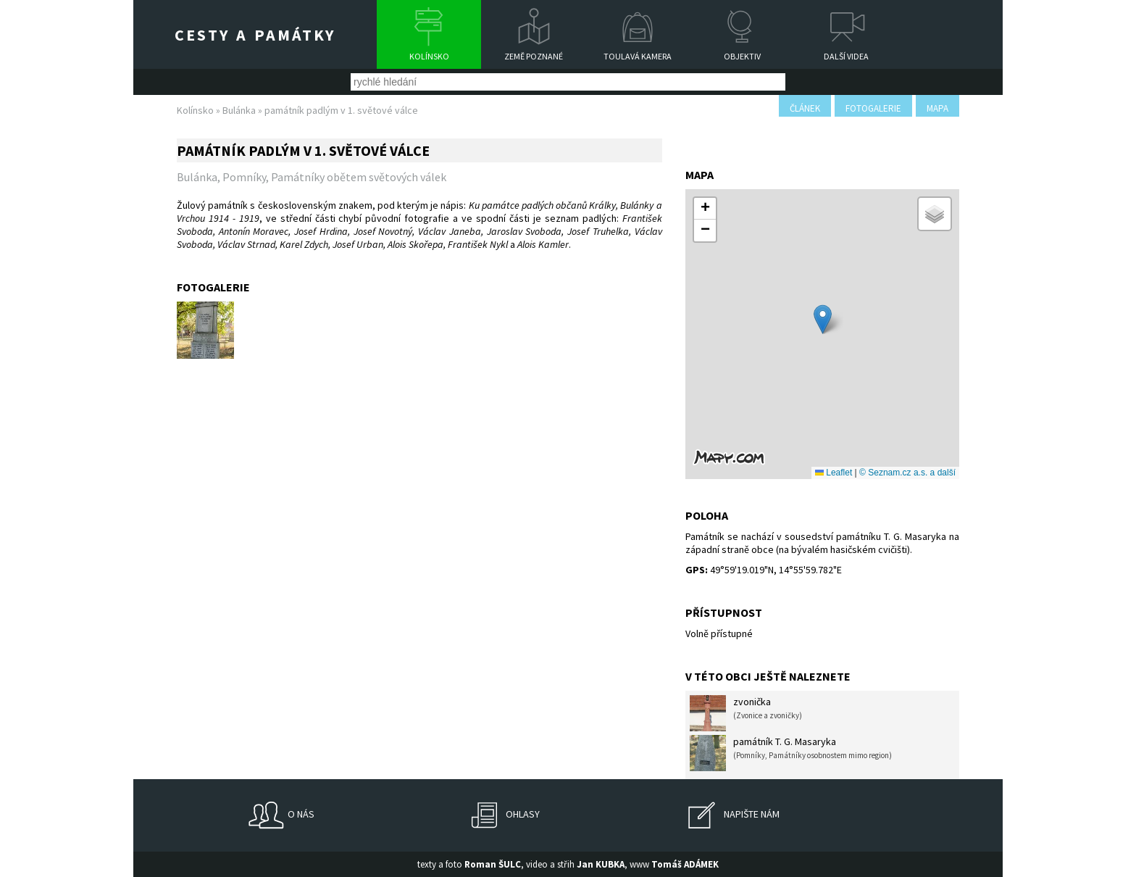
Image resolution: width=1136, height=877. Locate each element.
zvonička (746, 713)
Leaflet (833, 472)
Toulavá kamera (638, 56)
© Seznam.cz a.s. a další (907, 472)
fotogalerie (873, 108)
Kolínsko (429, 56)
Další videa (846, 56)
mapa (937, 108)
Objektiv (742, 56)
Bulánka (239, 110)
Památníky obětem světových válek (358, 177)
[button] (823, 319)
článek (805, 108)
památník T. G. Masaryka (791, 753)
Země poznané (533, 56)
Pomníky (244, 177)
